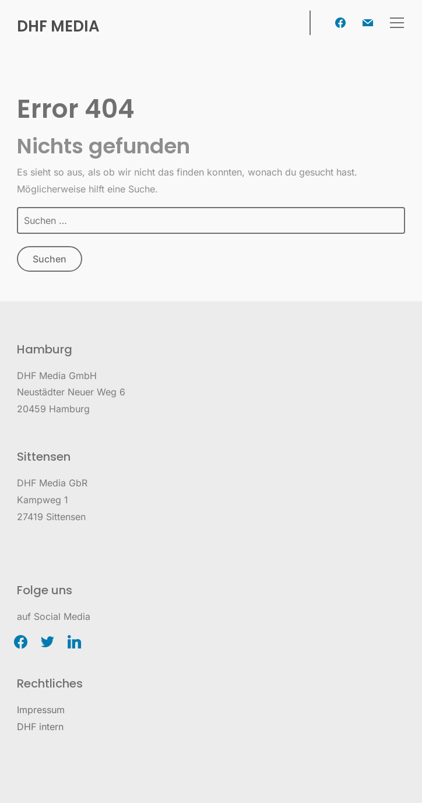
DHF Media (58, 26)
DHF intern (40, 726)
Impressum (41, 710)
